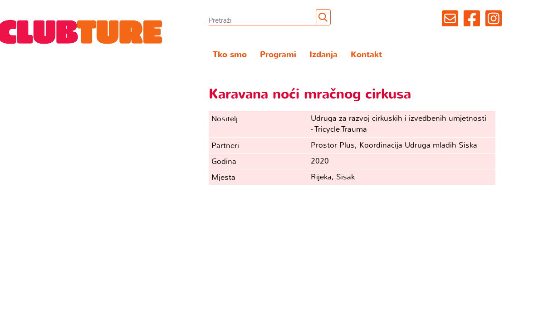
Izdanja (323, 54)
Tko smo (230, 54)
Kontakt (366, 54)
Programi (278, 54)
